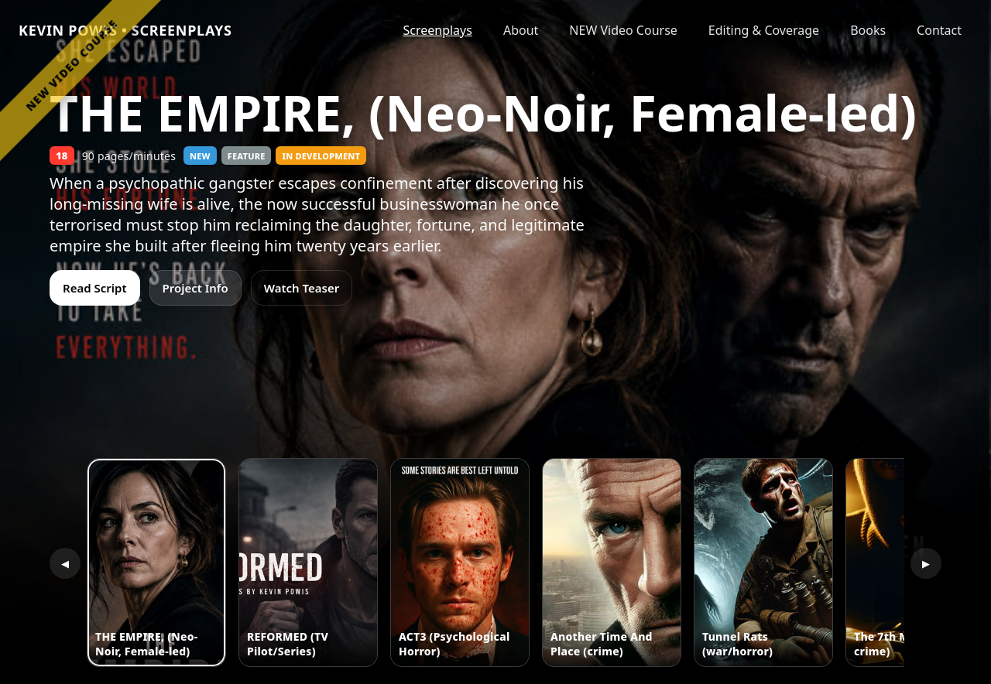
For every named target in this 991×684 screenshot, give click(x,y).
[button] (156, 562)
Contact (939, 30)
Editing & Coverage (763, 30)
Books (868, 30)
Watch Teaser (302, 288)
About (520, 30)
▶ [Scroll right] (926, 563)
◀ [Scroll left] (65, 563)
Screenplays (437, 30)
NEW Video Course (623, 30)
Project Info (195, 288)
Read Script (95, 288)
